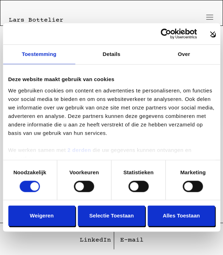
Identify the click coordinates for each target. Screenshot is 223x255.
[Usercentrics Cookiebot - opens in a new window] (166, 33)
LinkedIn (95, 240)
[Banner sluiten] (212, 33)
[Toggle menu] (208, 17)
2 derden (79, 150)
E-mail (132, 240)
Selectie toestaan (111, 216)
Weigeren (42, 216)
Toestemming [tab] (39, 54)
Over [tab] (184, 54)
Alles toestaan (181, 216)
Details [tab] (112, 54)
